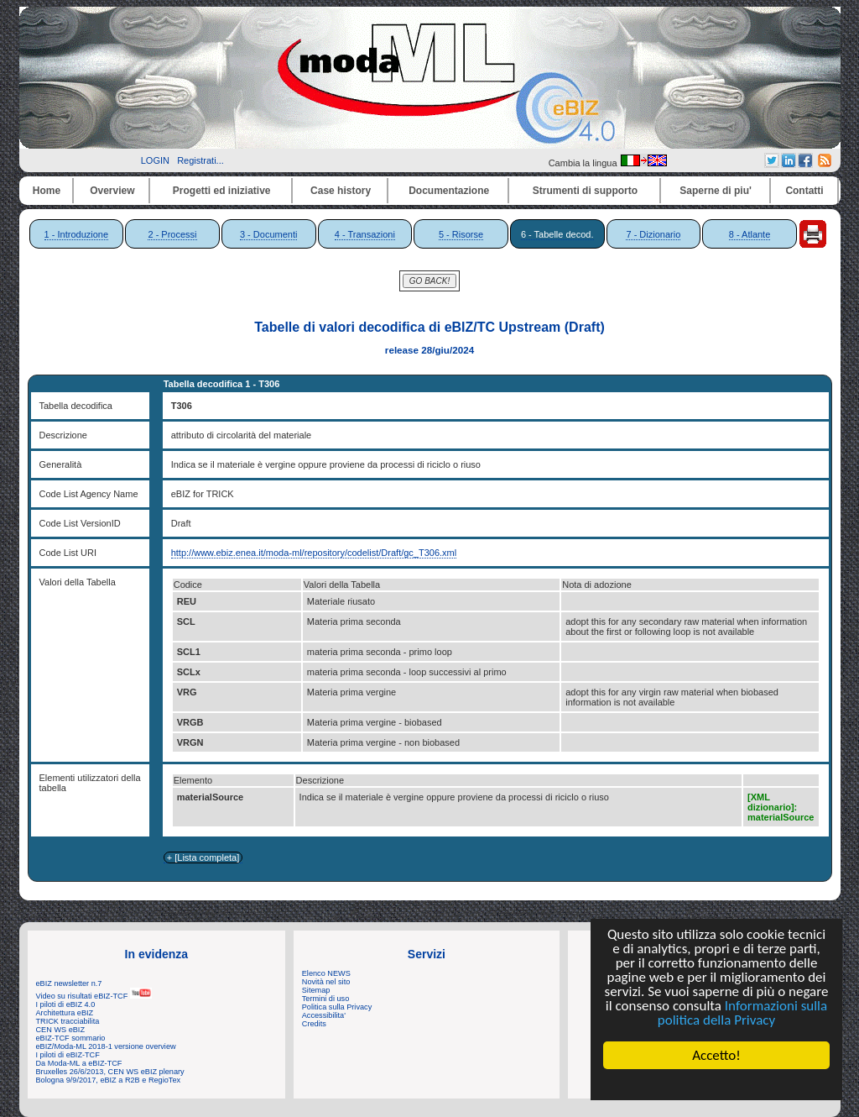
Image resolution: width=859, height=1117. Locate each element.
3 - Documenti (268, 234)
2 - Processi (172, 234)
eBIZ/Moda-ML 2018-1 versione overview (106, 1046)
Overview (112, 191)
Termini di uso (325, 998)
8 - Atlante (750, 234)
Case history (340, 191)
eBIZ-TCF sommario (71, 1038)
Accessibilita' (324, 1015)
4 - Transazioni (365, 234)
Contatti (804, 191)
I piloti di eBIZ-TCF (68, 1055)
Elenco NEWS (326, 973)
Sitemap (316, 990)
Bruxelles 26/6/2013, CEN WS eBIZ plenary (110, 1071)
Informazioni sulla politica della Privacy (742, 1013)
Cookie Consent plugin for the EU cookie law (716, 1084)
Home (46, 191)
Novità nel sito (326, 982)
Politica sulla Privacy (337, 1007)
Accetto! (716, 1055)
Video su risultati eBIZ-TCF (94, 996)
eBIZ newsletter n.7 (69, 983)
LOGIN (155, 160)
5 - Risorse (461, 234)
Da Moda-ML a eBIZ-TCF (79, 1063)
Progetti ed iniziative (222, 191)
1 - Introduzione (76, 234)
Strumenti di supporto (585, 191)
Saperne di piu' (715, 191)
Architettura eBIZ (65, 1013)
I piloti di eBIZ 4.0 (66, 1004)
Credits (314, 1024)
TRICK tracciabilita (68, 1021)
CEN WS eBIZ (61, 1029)
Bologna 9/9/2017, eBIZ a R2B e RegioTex (108, 1080)
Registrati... (200, 160)
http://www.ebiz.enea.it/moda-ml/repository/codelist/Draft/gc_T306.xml (314, 553)
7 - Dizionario (653, 234)
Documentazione (449, 191)
